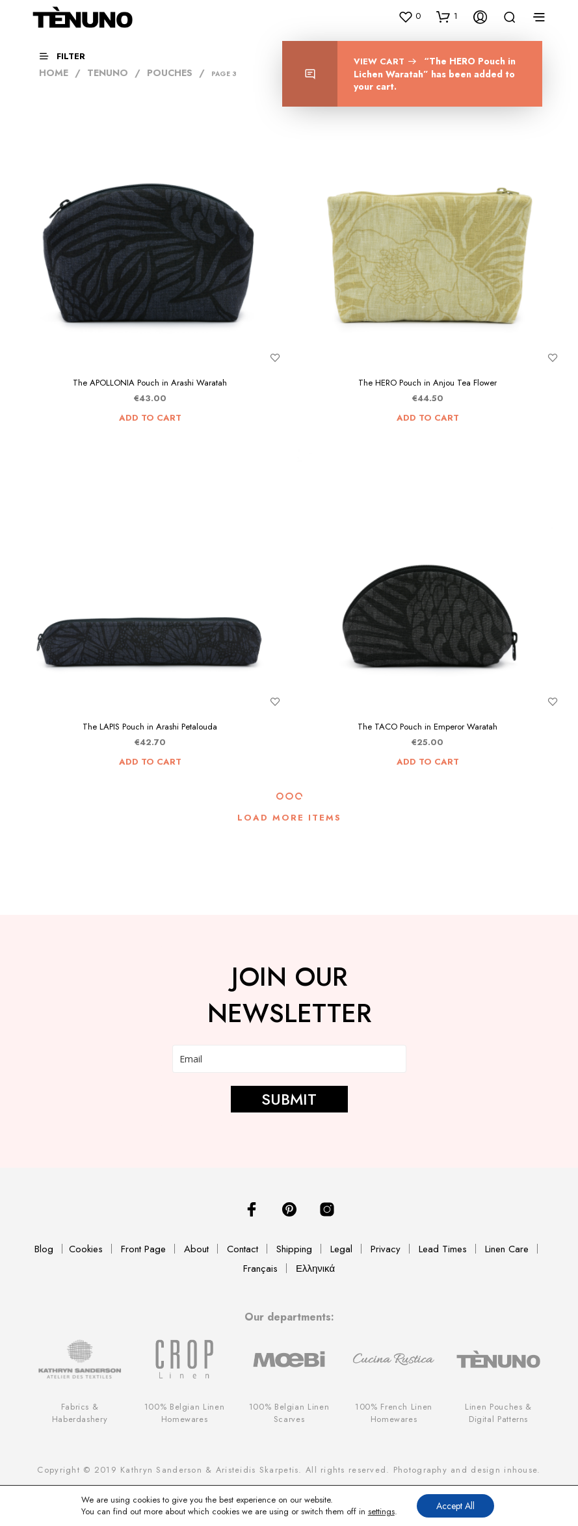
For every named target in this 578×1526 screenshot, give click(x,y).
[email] (289, 1059)
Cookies (86, 1249)
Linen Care (507, 1249)
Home (53, 72)
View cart (381, 61)
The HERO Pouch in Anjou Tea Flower (427, 383)
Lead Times (443, 1249)
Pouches (169, 72)
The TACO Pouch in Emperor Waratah (427, 727)
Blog (43, 1249)
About (196, 1249)
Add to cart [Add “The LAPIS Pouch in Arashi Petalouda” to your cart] (150, 762)
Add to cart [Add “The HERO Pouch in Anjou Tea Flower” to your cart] (428, 418)
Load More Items (289, 817)
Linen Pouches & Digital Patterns (498, 1413)
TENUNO (107, 72)
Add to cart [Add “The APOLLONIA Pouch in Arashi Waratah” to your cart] (150, 418)
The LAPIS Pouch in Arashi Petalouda (150, 727)
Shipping (294, 1249)
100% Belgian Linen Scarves (289, 1413)
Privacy (386, 1249)
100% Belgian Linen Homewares (184, 1413)
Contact (242, 1249)
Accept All (455, 1505)
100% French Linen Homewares (393, 1413)
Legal (341, 1249)
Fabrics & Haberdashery (80, 1413)
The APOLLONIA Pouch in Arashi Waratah (150, 383)
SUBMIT (289, 1099)
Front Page (143, 1249)
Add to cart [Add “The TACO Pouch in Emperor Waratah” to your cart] (428, 762)
